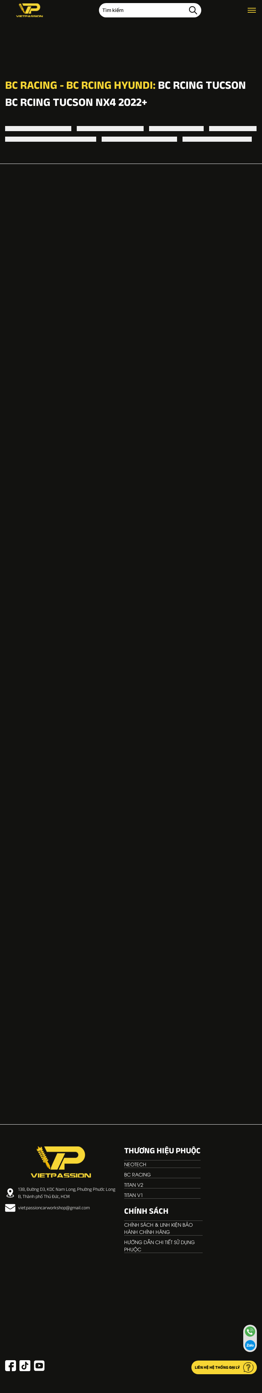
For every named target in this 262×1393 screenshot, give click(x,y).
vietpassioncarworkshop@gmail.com (47, 1208)
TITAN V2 (133, 1184)
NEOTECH (135, 1164)
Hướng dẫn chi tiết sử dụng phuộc (159, 1245)
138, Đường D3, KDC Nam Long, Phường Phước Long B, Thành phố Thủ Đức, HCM (60, 1192)
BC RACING (137, 1174)
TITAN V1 (133, 1195)
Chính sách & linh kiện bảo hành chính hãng (158, 1228)
